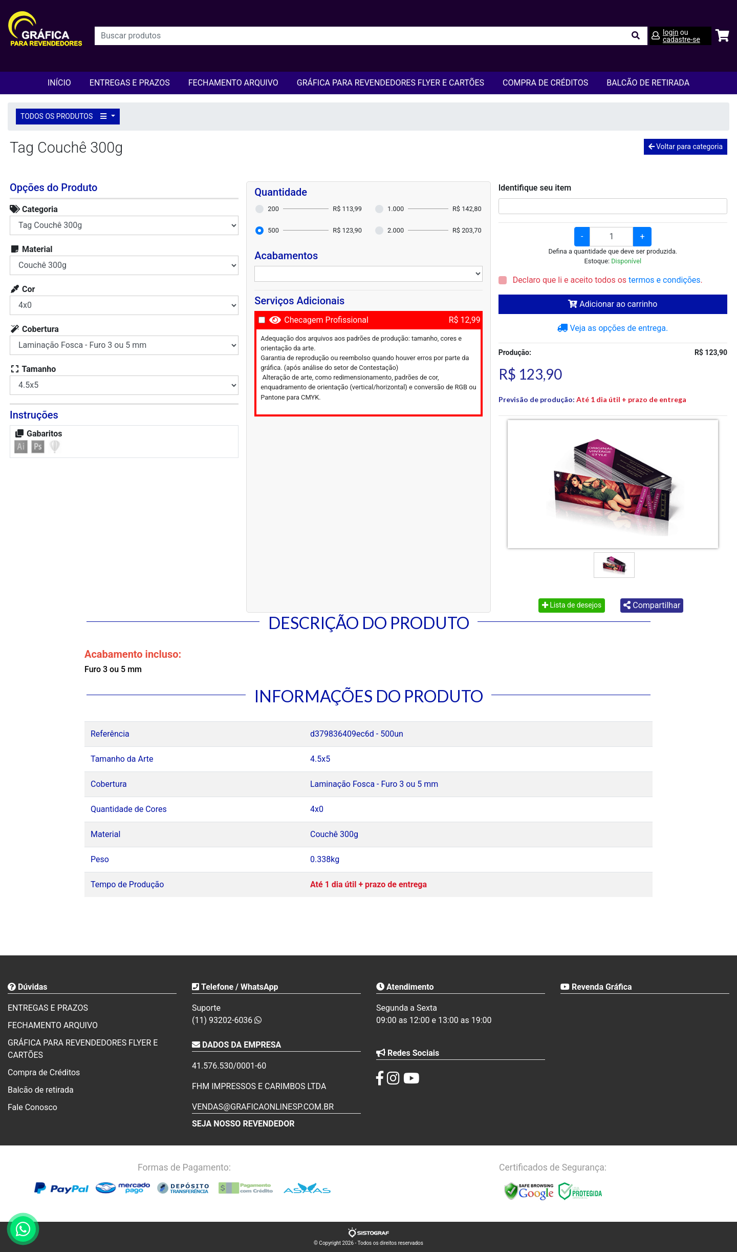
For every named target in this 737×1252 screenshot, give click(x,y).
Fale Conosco (32, 1107)
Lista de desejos (572, 605)
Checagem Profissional (326, 320)
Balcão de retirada (41, 1090)
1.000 (395, 209)
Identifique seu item (535, 188)
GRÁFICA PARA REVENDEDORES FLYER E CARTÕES (390, 83)
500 (273, 230)
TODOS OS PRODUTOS (65, 116)
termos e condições (664, 280)
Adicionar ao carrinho (612, 304)
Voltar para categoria (685, 146)
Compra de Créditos (545, 83)
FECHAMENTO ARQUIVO (233, 83)
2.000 (395, 230)
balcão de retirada (647, 83)
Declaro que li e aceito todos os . (607, 280)
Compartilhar (651, 605)
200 (273, 209)
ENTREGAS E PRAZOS (130, 83)
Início (59, 83)
